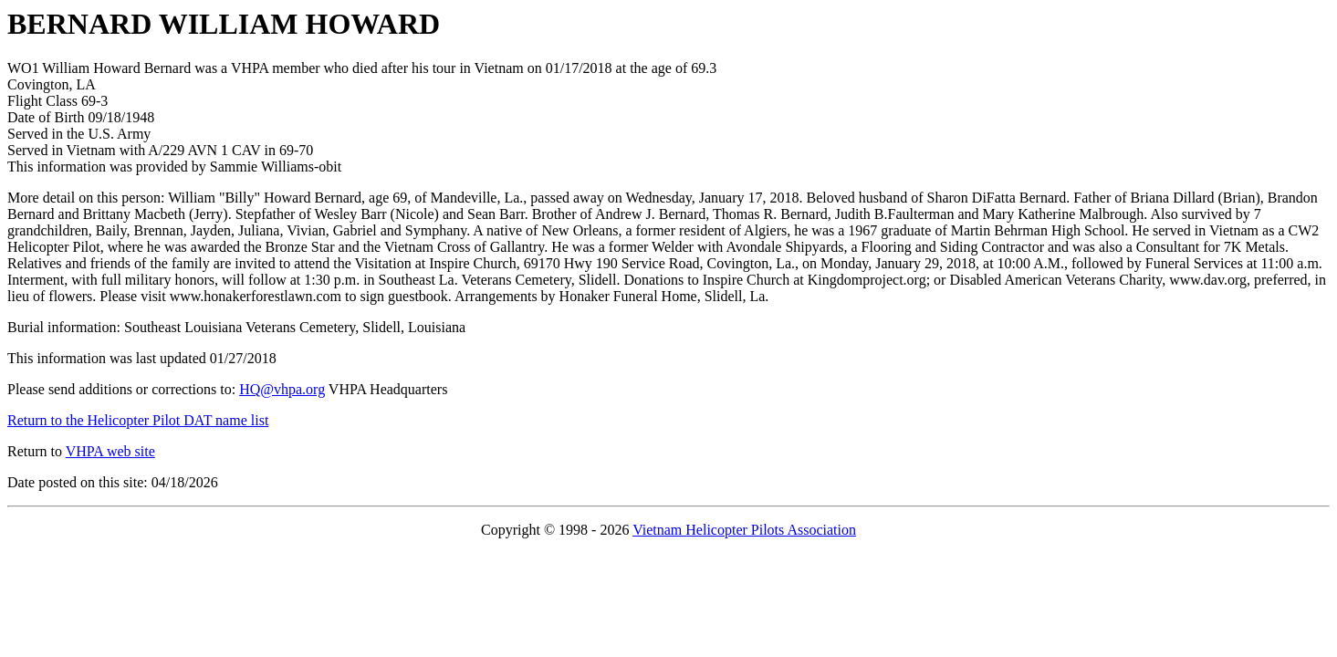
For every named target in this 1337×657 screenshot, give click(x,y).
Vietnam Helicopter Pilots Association (744, 529)
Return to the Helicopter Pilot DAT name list (137, 420)
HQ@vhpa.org (282, 389)
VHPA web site (110, 451)
